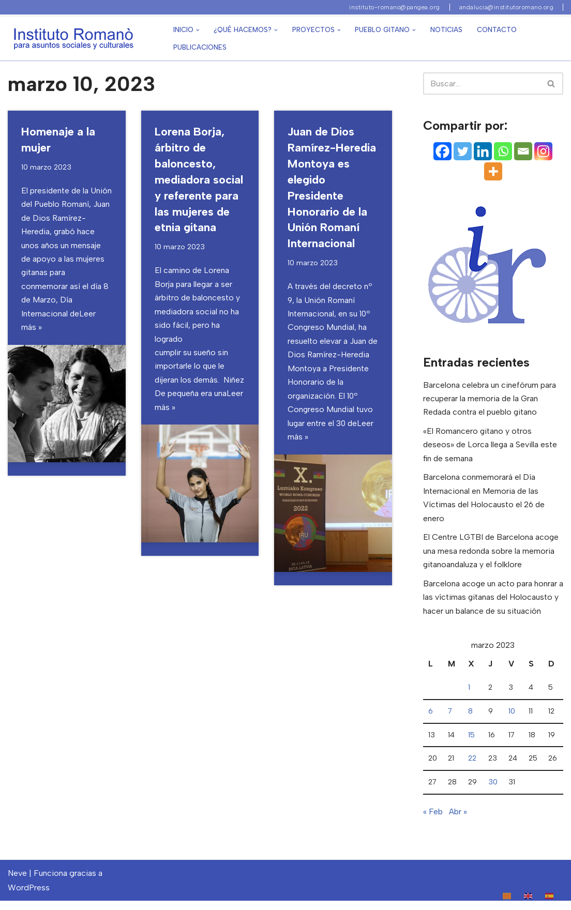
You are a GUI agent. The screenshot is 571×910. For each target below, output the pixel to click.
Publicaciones (200, 48)
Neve (17, 883)
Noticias (446, 30)
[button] (198, 30)
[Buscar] (551, 83)
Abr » (458, 821)
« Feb (433, 821)
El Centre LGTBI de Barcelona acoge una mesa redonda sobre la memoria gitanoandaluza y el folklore (492, 555)
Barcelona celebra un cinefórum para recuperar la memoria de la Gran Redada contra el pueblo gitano (489, 400)
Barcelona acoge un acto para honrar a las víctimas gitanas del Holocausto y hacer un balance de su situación (492, 603)
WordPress (29, 897)
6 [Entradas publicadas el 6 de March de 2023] (430, 718)
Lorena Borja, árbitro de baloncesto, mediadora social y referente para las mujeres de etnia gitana (199, 180)
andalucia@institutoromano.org (506, 7)
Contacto (497, 30)
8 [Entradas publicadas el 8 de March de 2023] (470, 718)
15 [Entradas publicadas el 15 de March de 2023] (471, 743)
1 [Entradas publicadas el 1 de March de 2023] (469, 695)
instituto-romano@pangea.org (394, 7)
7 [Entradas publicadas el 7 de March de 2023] (450, 718)
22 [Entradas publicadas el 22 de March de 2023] (472, 766)
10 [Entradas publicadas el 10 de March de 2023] (511, 718)
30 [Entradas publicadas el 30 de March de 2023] (493, 791)
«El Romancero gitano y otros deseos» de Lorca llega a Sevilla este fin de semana (491, 447)
